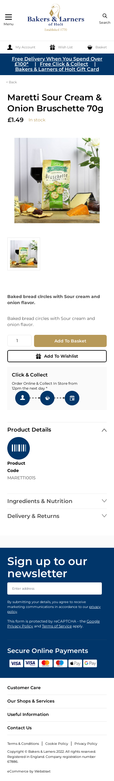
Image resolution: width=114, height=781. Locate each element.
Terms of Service (57, 626)
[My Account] (21, 47)
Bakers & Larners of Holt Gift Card (57, 69)
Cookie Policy (56, 743)
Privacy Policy (85, 743)
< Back (11, 82)
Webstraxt (42, 771)
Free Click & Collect (64, 64)
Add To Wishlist (57, 356)
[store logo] (56, 18)
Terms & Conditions (23, 743)
